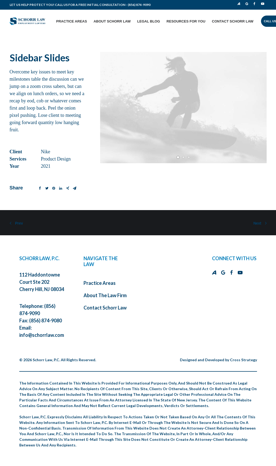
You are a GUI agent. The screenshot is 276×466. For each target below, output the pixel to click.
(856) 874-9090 (139, 5)
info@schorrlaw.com (41, 334)
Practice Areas (71, 21)
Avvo (238, 3)
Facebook (256, 3)
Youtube (263, 3)
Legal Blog (148, 21)
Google (248, 3)
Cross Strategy (243, 358)
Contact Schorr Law (233, 21)
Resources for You (186, 21)
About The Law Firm (105, 294)
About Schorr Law (112, 21)
